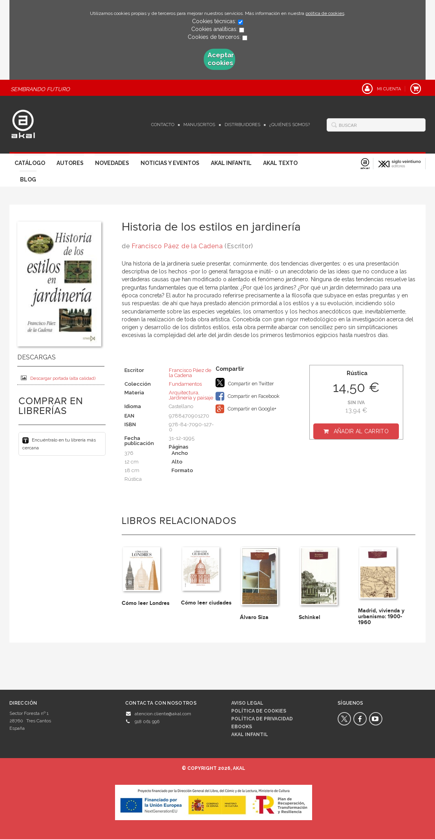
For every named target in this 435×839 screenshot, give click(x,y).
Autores (70, 163)
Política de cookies (258, 711)
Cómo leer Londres (146, 603)
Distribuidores (242, 124)
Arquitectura (183, 393)
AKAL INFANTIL (249, 734)
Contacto (162, 124)
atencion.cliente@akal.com (163, 713)
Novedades (112, 163)
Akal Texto (280, 163)
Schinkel (309, 617)
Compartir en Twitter (245, 382)
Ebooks (241, 726)
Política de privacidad (262, 719)
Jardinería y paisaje (191, 398)
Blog (28, 179)
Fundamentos (185, 384)
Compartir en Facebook (248, 396)
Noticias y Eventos (170, 163)
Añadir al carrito (361, 431)
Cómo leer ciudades (206, 602)
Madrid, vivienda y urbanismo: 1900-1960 (381, 616)
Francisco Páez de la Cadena (177, 246)
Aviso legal (247, 703)
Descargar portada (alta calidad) (58, 378)
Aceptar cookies (221, 59)
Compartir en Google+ (246, 409)
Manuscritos (199, 124)
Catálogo (30, 163)
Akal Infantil (231, 163)
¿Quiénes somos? (289, 124)
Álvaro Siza (254, 617)
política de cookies (324, 13)
